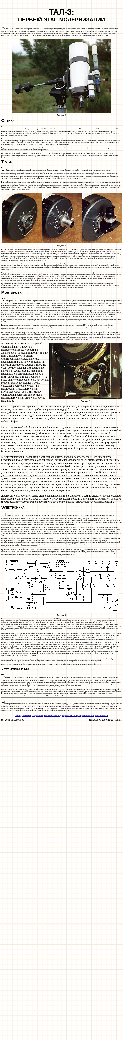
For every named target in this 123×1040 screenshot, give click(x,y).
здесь (99, 664)
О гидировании (37, 716)
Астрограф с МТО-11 (69, 716)
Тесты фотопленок (101, 716)
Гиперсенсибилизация (86, 716)
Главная (18, 716)
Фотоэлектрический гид (52, 716)
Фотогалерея (26, 716)
